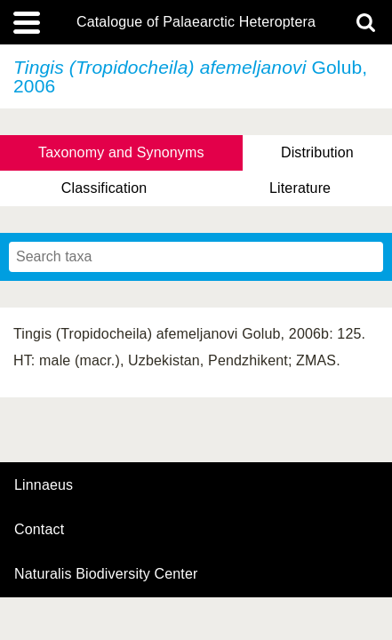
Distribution (317, 152)
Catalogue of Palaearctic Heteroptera (196, 22)
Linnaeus (43, 485)
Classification (104, 188)
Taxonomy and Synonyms (121, 152)
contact (39, 529)
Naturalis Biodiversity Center (106, 574)
